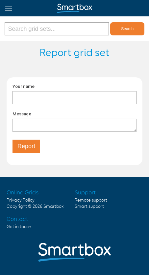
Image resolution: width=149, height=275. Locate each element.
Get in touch (19, 227)
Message (21, 113)
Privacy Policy (21, 200)
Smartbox (53, 206)
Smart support (89, 206)
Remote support (91, 200)
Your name (23, 86)
